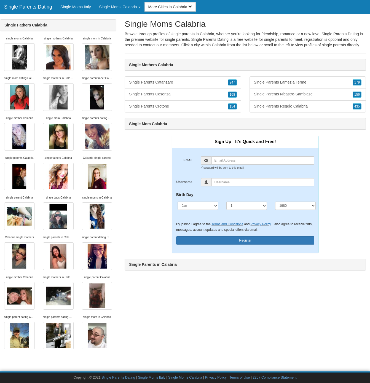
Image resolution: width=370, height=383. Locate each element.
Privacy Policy (261, 224)
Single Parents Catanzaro (183, 82)
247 (232, 82)
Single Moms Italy (75, 7)
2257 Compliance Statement (274, 377)
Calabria (219, 45)
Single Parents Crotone (183, 106)
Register (245, 240)
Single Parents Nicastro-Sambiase (307, 94)
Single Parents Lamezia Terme (307, 82)
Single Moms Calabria (185, 377)
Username (184, 182)
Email (188, 160)
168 (232, 95)
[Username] (263, 182)
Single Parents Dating (28, 7)
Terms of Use (239, 377)
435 (357, 106)
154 (232, 106)
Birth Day (184, 194)
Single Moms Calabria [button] (120, 7)
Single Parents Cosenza (183, 94)
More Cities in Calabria (170, 7)
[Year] (295, 206)
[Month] (198, 206)
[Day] (246, 206)
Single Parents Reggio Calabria (307, 106)
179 (357, 82)
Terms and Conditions (227, 224)
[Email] (263, 160)
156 (357, 95)
